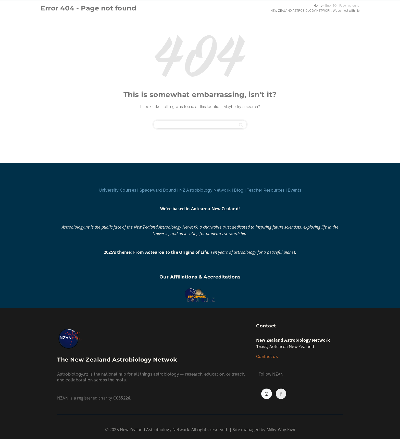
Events (294, 190)
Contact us (267, 356)
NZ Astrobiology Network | (206, 190)
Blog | (240, 190)
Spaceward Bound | (159, 190)
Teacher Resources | (267, 190)
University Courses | (119, 190)
